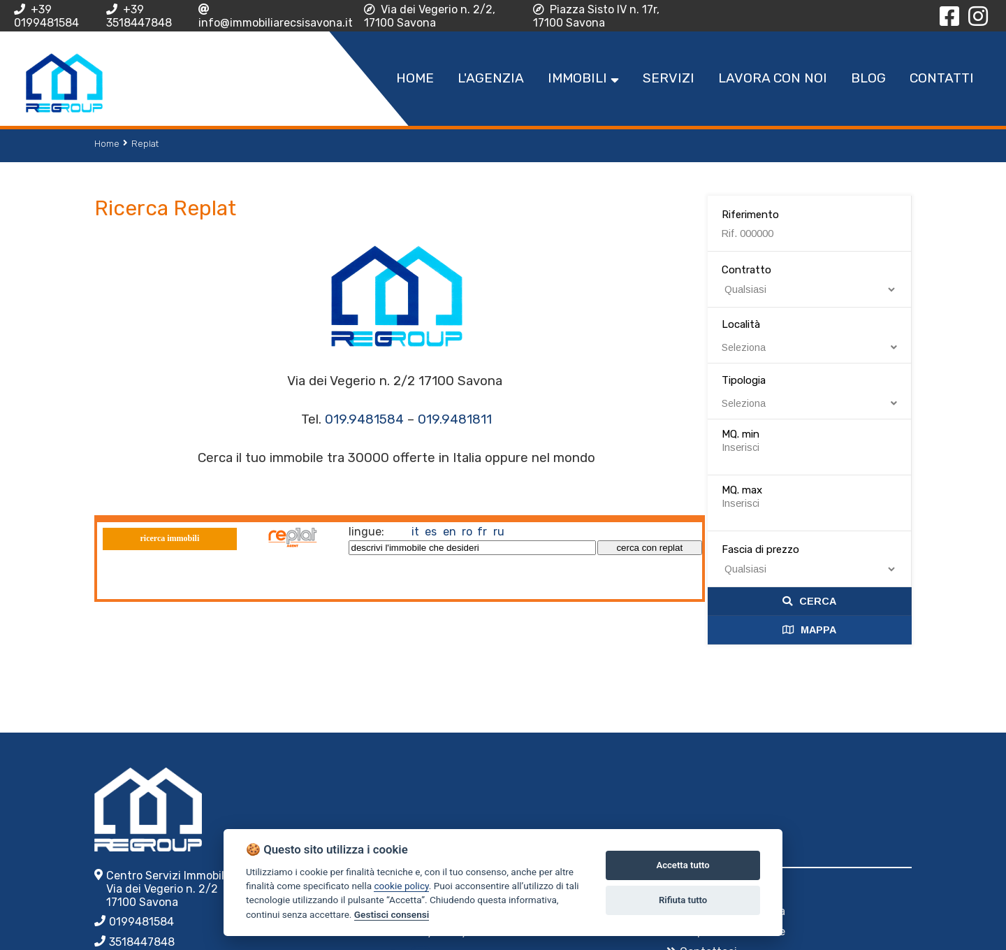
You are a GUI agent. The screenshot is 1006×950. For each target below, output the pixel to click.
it (415, 531)
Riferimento (750, 214)
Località (810, 335)
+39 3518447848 (139, 16)
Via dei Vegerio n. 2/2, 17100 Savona (429, 16)
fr (482, 531)
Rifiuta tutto (683, 900)
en (449, 531)
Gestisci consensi (391, 914)
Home (106, 143)
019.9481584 (364, 419)
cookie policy (401, 885)
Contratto (746, 270)
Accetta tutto (682, 865)
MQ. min (740, 434)
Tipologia (810, 391)
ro (467, 531)
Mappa (809, 629)
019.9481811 (455, 419)
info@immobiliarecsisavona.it (275, 16)
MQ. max (742, 490)
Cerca (809, 601)
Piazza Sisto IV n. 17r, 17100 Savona (596, 16)
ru (498, 531)
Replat (145, 143)
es (431, 531)
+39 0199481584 (46, 16)
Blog (868, 78)
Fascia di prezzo (760, 549)
